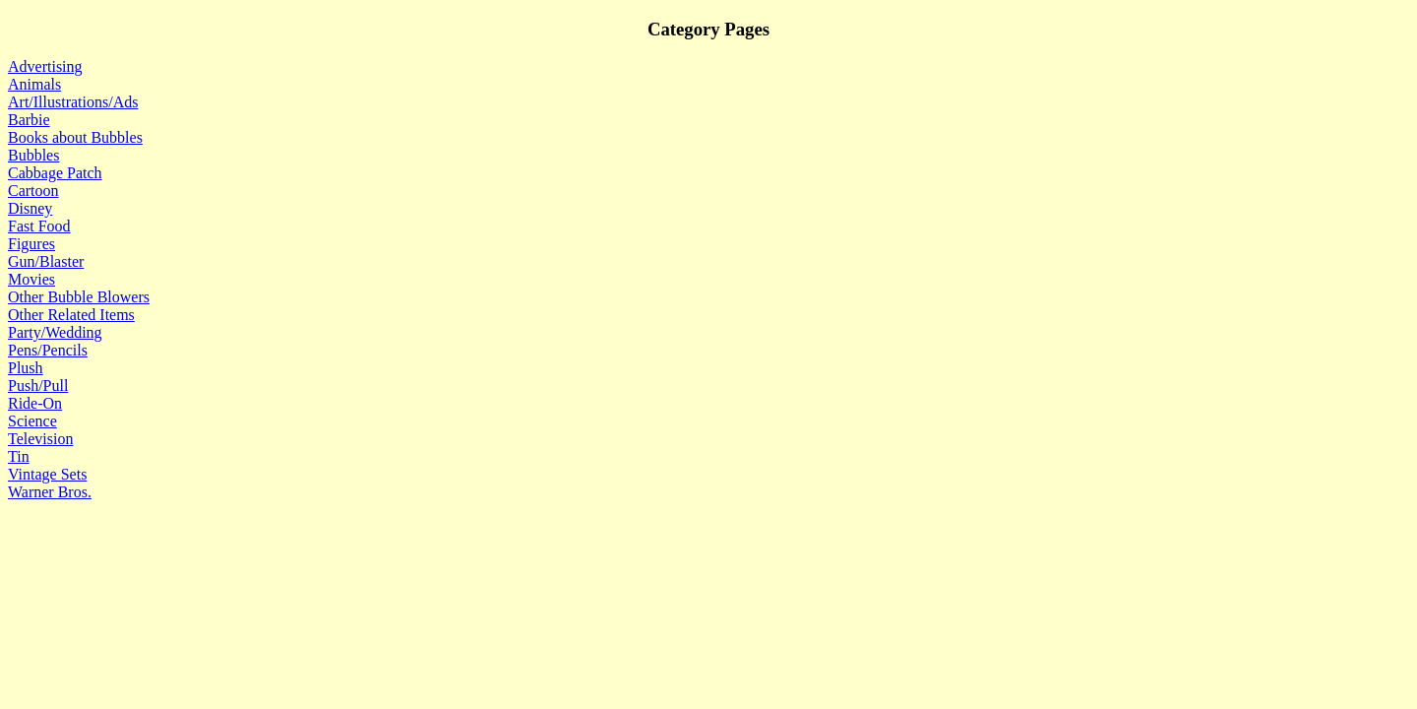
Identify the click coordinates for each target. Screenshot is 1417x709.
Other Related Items (71, 314)
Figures (31, 243)
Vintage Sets (47, 474)
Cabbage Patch (55, 172)
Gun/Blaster (46, 261)
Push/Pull (38, 385)
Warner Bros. (50, 491)
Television (40, 438)
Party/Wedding (55, 332)
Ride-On (35, 403)
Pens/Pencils (48, 350)
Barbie (29, 119)
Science (32, 421)
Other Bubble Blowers (79, 297)
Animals (34, 84)
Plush (25, 367)
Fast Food (39, 226)
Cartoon (33, 190)
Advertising (45, 66)
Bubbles (33, 155)
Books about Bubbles (75, 137)
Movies (31, 279)
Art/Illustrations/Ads (73, 102)
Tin (19, 456)
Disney (30, 208)
